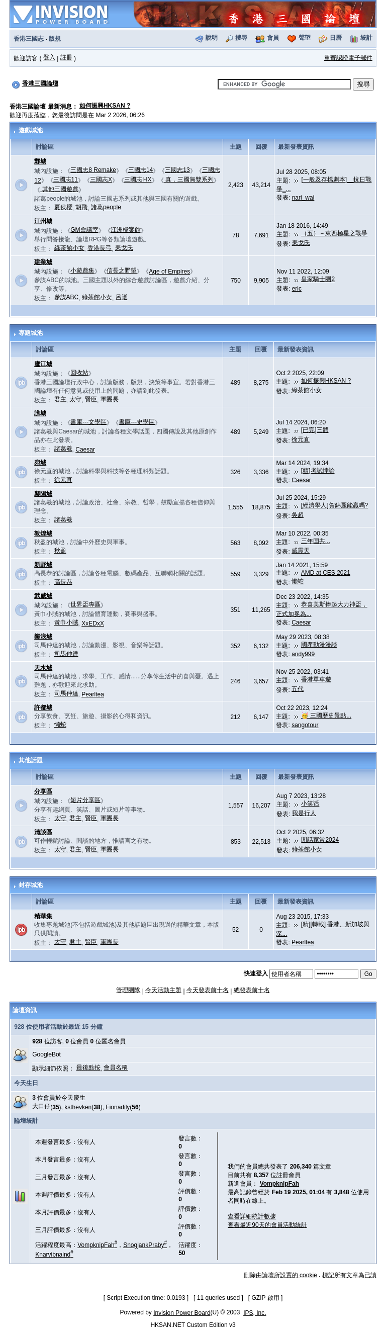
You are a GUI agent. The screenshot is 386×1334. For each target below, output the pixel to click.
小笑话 (310, 803)
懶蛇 (298, 581)
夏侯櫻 (63, 207)
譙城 (40, 413)
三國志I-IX (138, 179)
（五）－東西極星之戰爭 (334, 233)
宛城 (40, 462)
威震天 (301, 550)
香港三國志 (29, 38)
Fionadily (118, 1107)
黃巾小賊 (66, 622)
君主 (60, 399)
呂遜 (122, 297)
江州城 (43, 221)
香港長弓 (99, 247)
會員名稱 (116, 1067)
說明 (212, 37)
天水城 (43, 667)
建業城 (43, 261)
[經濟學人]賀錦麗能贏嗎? (334, 505)
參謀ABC (66, 297)
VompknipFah (97, 1245)
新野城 (43, 564)
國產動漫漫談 (319, 644)
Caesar (85, 449)
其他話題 (31, 760)
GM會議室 (84, 229)
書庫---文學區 (88, 421)
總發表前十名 (252, 990)
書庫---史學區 (137, 421)
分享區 (43, 791)
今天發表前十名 (207, 990)
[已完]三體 (315, 429)
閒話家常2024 (320, 839)
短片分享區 (85, 800)
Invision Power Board (181, 1312)
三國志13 (177, 169)
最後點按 (88, 1067)
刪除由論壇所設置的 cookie (280, 1275)
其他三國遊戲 (59, 189)
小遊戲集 (82, 270)
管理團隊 (128, 990)
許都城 (43, 707)
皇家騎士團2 (318, 279)
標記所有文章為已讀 (349, 1275)
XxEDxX (92, 623)
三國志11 (65, 179)
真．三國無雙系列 (189, 179)
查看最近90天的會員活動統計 (267, 1224)
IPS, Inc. (254, 1312)
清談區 (43, 832)
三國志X (101, 179)
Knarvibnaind (54, 1254)
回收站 (79, 372)
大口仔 (41, 1106)
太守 (75, 399)
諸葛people (106, 207)
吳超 (298, 514)
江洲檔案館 (126, 229)
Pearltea (92, 694)
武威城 (43, 595)
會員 (273, 37)
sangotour (305, 725)
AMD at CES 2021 (325, 572)
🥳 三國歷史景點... (326, 715)
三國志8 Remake (93, 169)
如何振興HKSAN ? (104, 105)
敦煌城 (43, 533)
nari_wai (303, 197)
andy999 (303, 654)
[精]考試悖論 (318, 470)
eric (297, 288)
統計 (366, 37)
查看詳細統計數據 (252, 1216)
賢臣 (91, 399)
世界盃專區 (85, 604)
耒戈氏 (124, 247)
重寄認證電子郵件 (348, 57)
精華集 (43, 916)
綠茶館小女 (69, 247)
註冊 (66, 57)
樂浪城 (43, 636)
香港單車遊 (316, 679)
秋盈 (60, 550)
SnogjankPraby (145, 1245)
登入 (49, 57)
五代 (298, 688)
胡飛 (81, 207)
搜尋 (241, 37)
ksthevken (77, 1107)
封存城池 (31, 884)
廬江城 (43, 364)
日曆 (336, 37)
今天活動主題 (163, 990)
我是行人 (304, 813)
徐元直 (301, 439)
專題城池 (31, 332)
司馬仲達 (66, 653)
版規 (55, 38)
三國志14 (140, 169)
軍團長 (110, 399)
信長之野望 (122, 270)
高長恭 (63, 581)
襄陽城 (43, 493)
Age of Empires (169, 271)
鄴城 (40, 161)
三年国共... (315, 541)
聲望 (305, 37)
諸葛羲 (63, 448)
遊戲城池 (31, 130)
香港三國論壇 (40, 83)
